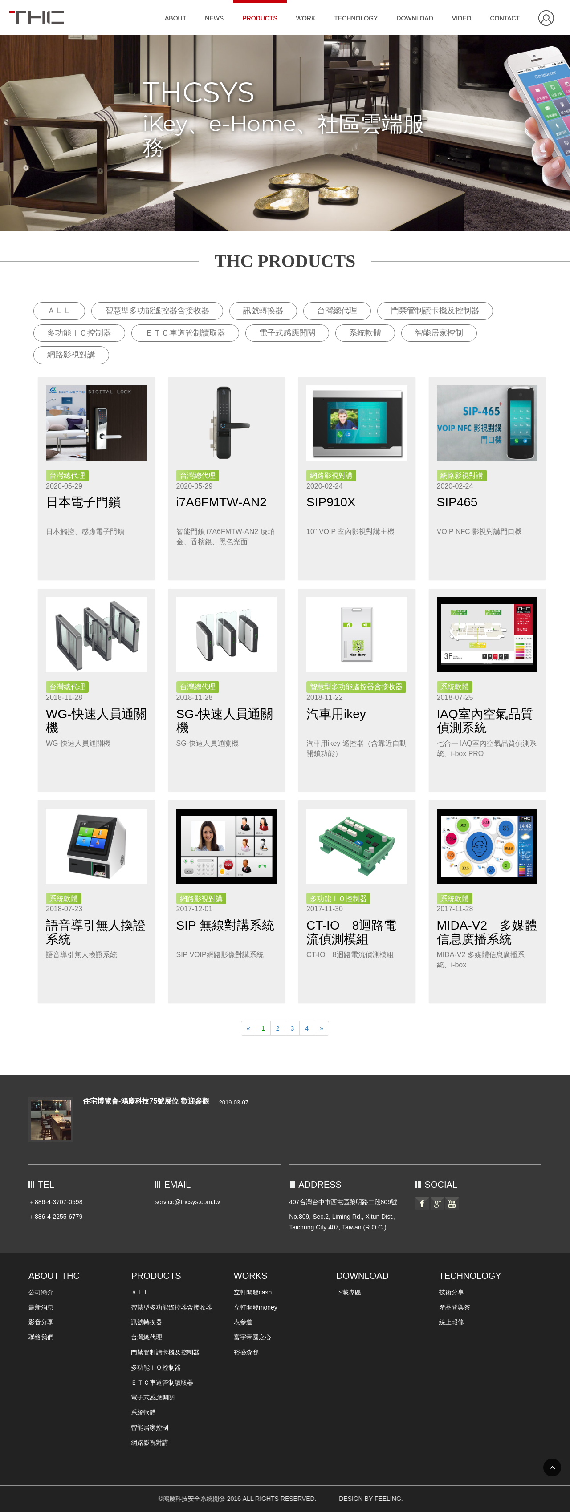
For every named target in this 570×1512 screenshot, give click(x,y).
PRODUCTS (259, 18)
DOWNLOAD (414, 18)
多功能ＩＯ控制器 (79, 332)
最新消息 (40, 1307)
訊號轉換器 (263, 310)
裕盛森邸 (246, 1352)
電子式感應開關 (287, 332)
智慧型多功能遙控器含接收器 (157, 310)
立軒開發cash (253, 1292)
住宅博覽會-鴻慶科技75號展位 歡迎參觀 (146, 1101)
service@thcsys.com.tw (187, 1201)
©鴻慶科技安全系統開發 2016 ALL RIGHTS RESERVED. (109, 1498)
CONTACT (505, 18)
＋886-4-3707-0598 (55, 1201)
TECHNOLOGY (356, 18)
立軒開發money (255, 1307)
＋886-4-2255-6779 (55, 1216)
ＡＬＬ (59, 310)
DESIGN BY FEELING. (423, 1498)
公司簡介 (40, 1292)
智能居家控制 (439, 332)
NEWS (214, 18)
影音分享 (40, 1322)
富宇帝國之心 (252, 1337)
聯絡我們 (40, 1337)
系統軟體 (365, 332)
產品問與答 (454, 1307)
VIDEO (462, 18)
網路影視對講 (71, 354)
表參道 (243, 1322)
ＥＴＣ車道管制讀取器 (185, 332)
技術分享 (451, 1292)
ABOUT (175, 18)
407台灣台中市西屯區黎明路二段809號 (343, 1201)
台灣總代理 (337, 310)
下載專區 (348, 1292)
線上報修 (451, 1322)
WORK (306, 18)
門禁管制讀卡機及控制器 (435, 310)
